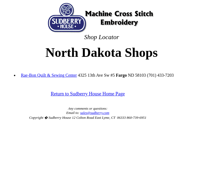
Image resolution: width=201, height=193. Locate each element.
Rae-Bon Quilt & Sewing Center (49, 75)
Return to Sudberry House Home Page (88, 93)
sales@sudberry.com (94, 113)
